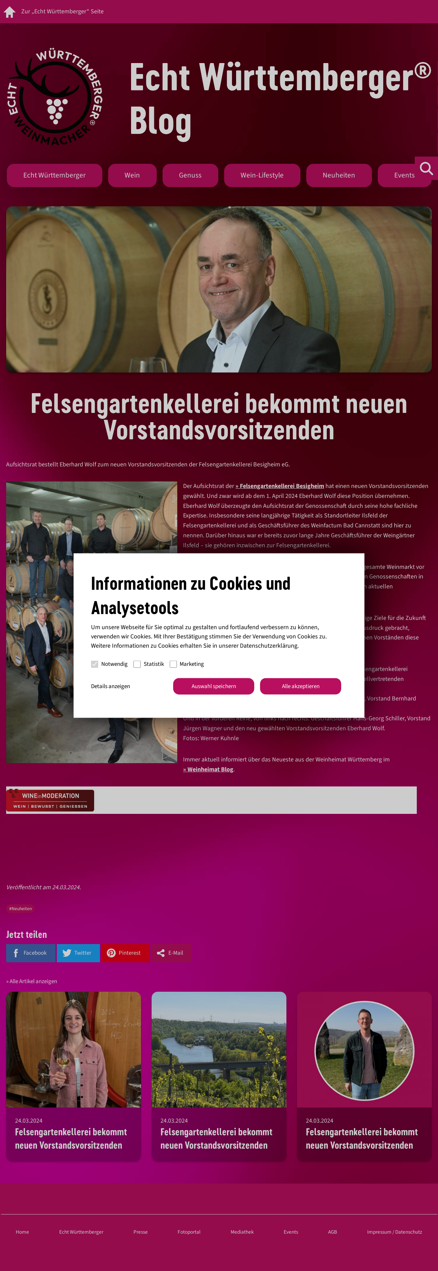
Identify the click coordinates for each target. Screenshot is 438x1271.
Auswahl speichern (214, 686)
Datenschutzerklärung (268, 645)
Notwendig (109, 664)
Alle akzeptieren (301, 686)
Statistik (148, 664)
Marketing (187, 664)
